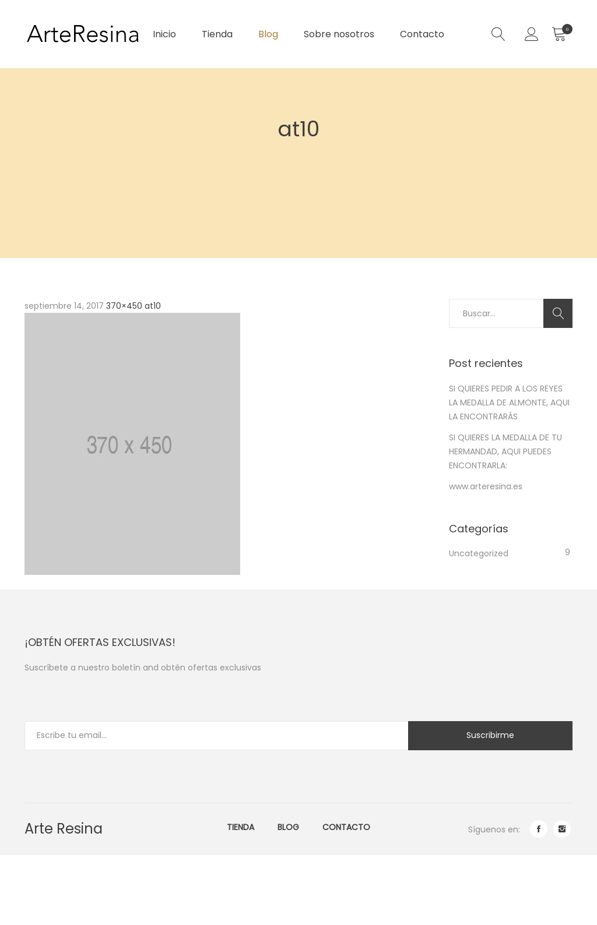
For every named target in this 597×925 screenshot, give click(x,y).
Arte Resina (63, 828)
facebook (538, 829)
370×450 (124, 306)
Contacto (422, 34)
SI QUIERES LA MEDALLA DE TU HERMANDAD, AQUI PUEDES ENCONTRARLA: (505, 451)
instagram (562, 829)
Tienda (217, 34)
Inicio (164, 34)
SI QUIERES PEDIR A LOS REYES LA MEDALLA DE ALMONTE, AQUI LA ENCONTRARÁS (509, 402)
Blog (268, 34)
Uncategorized (478, 553)
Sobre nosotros (339, 34)
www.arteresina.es (485, 486)
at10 (153, 306)
